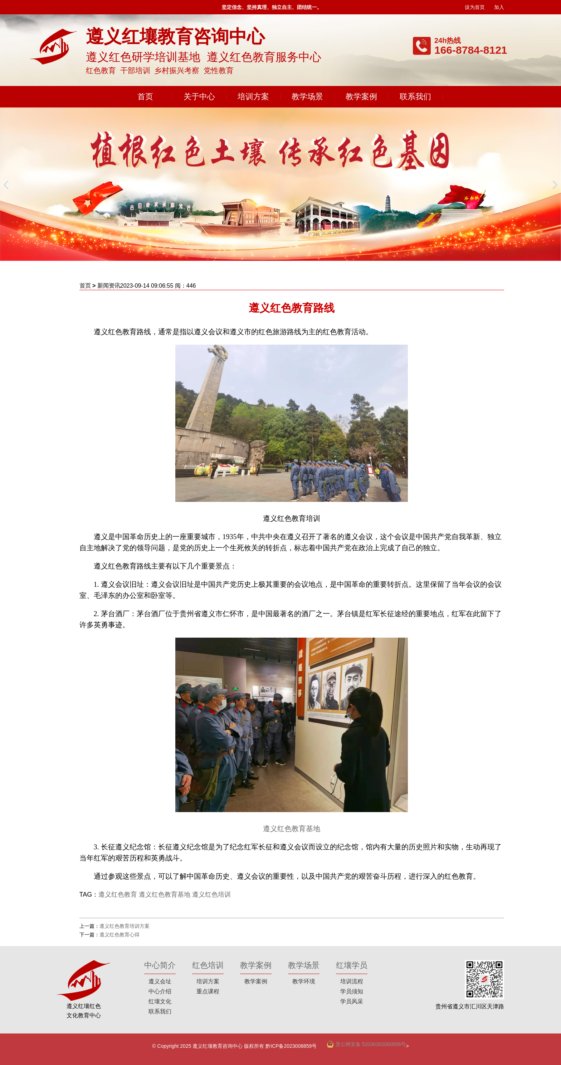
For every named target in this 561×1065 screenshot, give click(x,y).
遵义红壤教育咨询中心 (217, 1046)
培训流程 (351, 981)
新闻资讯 (108, 286)
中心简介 (160, 965)
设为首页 (475, 7)
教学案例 (361, 96)
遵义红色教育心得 (119, 934)
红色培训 (208, 965)
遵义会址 (159, 981)
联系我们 (415, 96)
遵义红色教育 (117, 894)
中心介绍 (159, 991)
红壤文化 (159, 1001)
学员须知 (351, 991)
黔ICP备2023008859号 (291, 1046)
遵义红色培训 (211, 894)
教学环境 (303, 981)
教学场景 (307, 96)
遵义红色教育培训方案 (124, 926)
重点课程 (207, 991)
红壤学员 (351, 965)
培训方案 (253, 96)
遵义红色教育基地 (291, 829)
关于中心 (199, 96)
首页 (145, 96)
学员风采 (351, 1001)
